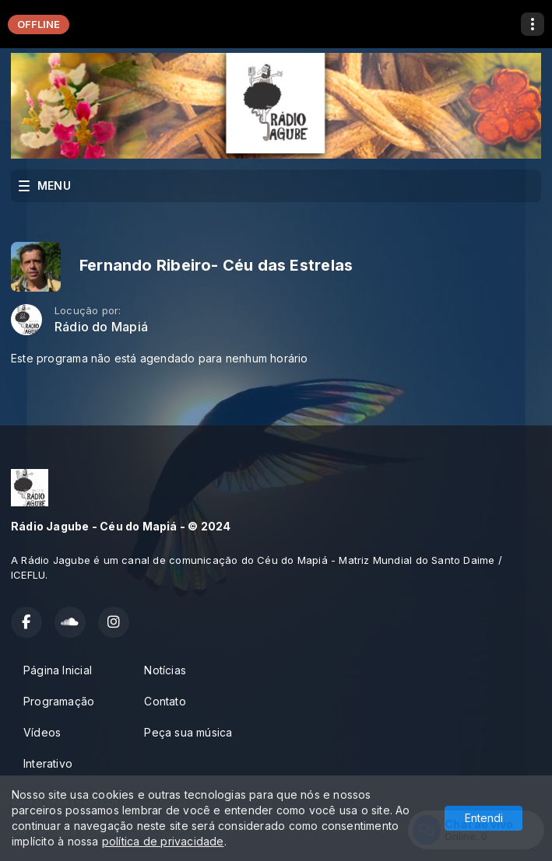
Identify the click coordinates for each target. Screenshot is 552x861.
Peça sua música (188, 732)
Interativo (47, 763)
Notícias (165, 670)
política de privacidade (163, 841)
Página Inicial (57, 670)
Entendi (484, 817)
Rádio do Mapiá (101, 327)
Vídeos (42, 732)
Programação (58, 701)
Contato (164, 701)
